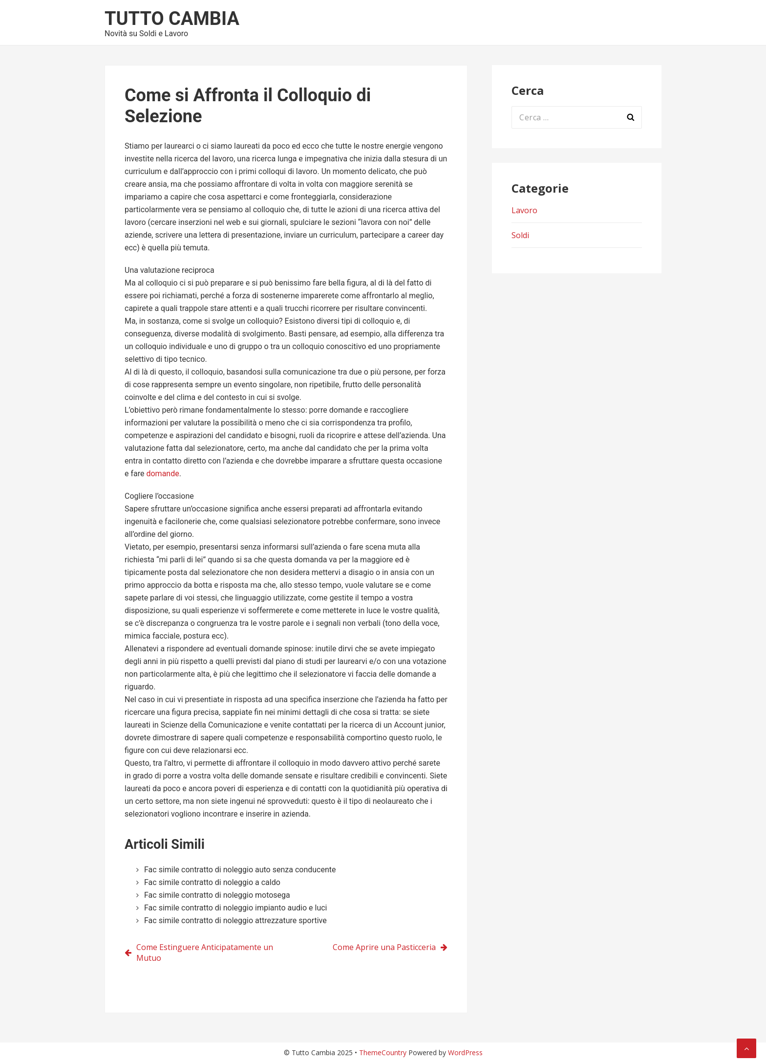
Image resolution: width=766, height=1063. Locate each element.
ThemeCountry (382, 1052)
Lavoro (524, 210)
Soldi (520, 235)
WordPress (465, 1052)
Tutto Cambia (172, 18)
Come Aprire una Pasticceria (384, 947)
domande (162, 473)
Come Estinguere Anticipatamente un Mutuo (204, 952)
